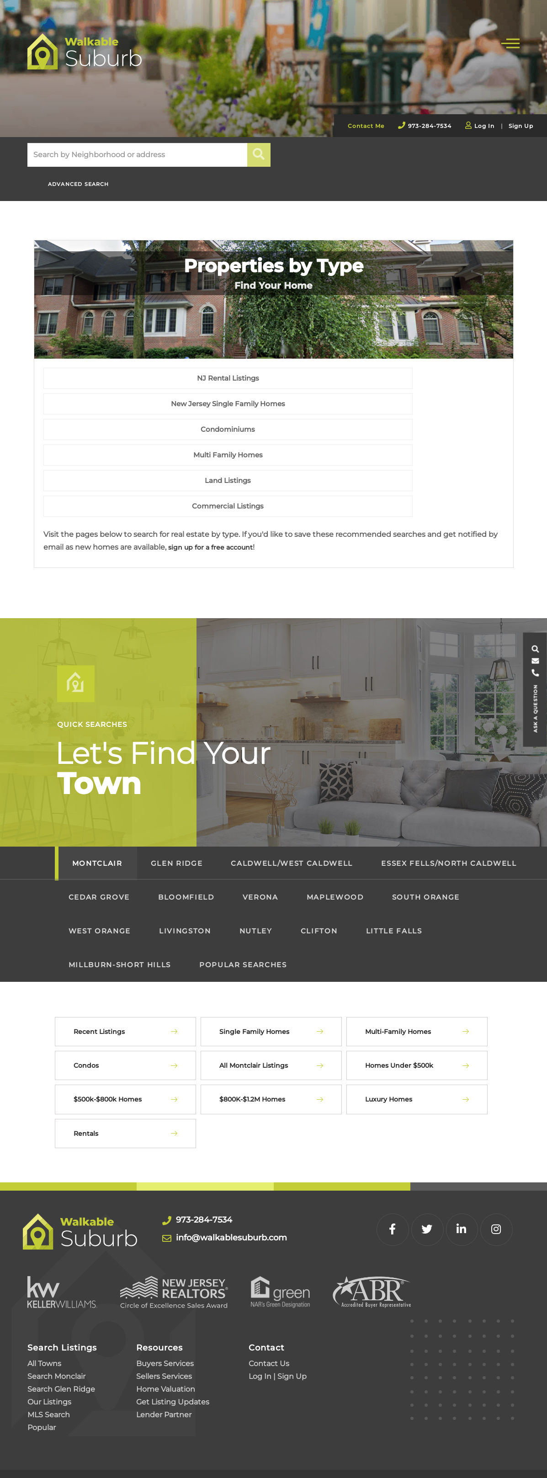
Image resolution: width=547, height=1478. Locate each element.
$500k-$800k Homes (108, 1053)
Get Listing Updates (172, 1355)
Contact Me (366, 125)
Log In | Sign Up (278, 1329)
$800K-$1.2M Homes (252, 1053)
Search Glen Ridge (61, 1342)
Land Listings (273, 459)
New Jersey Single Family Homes (273, 433)
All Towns (44, 1316)
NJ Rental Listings (118, 433)
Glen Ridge (177, 816)
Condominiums (428, 433)
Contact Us (269, 1316)
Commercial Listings (428, 459)
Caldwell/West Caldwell (292, 816)
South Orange (426, 850)
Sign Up (521, 125)
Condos (86, 1018)
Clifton (319, 883)
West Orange (100, 883)
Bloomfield (186, 850)
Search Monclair (56, 1329)
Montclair (97, 816)
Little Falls (394, 883)
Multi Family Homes (118, 459)
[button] (259, 155)
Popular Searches (243, 917)
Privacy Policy (58, 1450)
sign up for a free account (216, 500)
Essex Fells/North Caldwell (448, 816)
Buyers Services (165, 1316)
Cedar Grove (99, 850)
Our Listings (49, 1355)
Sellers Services (164, 1329)
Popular (41, 1380)
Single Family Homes (254, 984)
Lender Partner (163, 1367)
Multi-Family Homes (398, 984)
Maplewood (335, 850)
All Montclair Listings (253, 1018)
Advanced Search (73, 180)
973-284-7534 (429, 125)
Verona (260, 850)
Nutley (255, 883)
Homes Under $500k (399, 1018)
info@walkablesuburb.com (244, 1191)
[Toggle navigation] (510, 42)
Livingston (185, 883)
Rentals (86, 1086)
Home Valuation (165, 1342)
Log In (484, 125)
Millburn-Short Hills (120, 917)
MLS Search (48, 1367)
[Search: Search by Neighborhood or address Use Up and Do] (137, 155)
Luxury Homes (388, 1053)
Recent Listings (99, 984)
